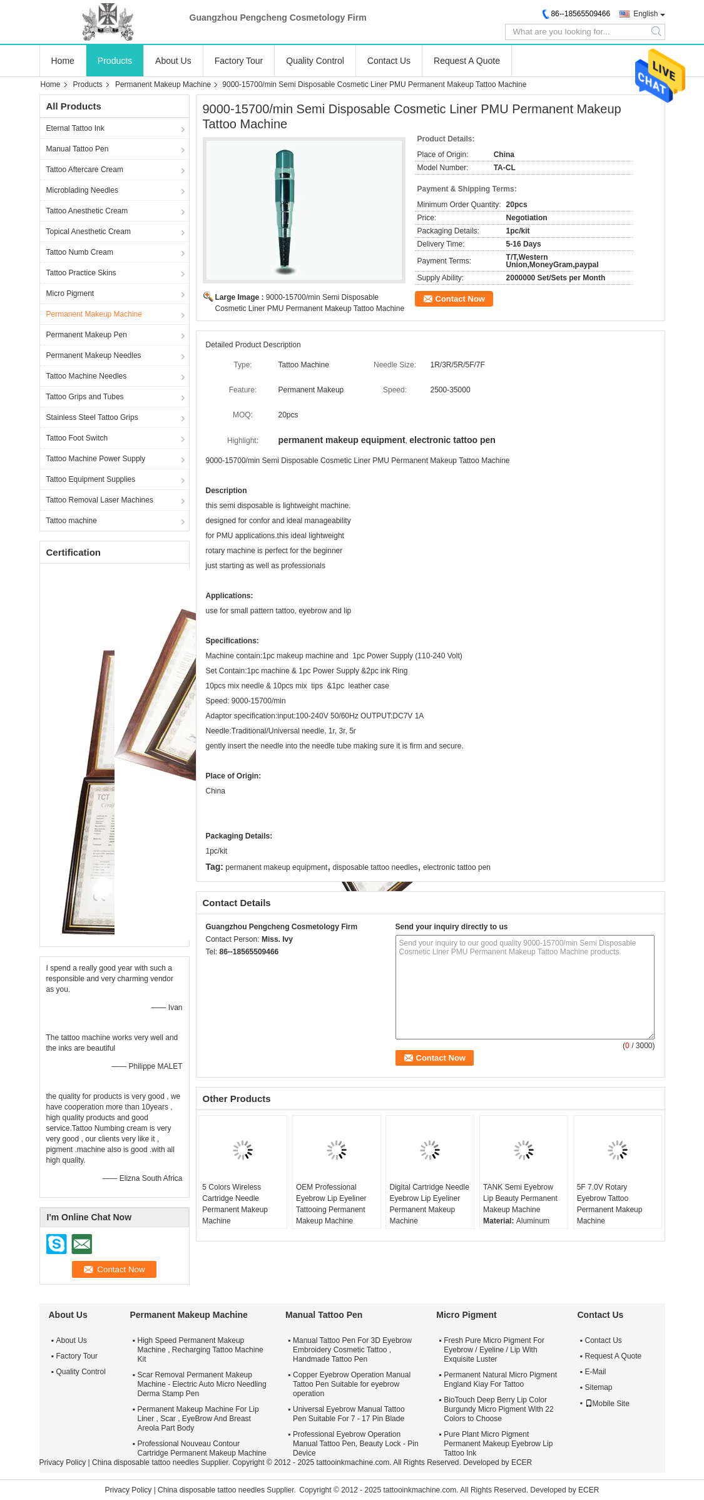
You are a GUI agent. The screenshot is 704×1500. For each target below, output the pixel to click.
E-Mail (595, 1371)
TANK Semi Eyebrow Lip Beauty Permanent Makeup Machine (520, 1198)
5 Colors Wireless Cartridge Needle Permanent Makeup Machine (235, 1204)
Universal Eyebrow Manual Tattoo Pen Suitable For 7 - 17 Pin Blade (349, 1414)
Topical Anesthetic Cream (88, 231)
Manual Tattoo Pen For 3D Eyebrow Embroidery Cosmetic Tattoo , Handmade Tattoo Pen (352, 1350)
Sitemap (599, 1387)
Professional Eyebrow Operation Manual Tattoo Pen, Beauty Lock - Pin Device (356, 1443)
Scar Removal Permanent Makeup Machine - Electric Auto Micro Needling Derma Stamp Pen (202, 1384)
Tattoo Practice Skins (81, 272)
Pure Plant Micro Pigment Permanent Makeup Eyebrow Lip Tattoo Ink (498, 1443)
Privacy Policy (62, 1462)
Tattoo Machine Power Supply (96, 458)
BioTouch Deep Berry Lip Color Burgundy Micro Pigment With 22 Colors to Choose (498, 1409)
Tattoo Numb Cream (79, 252)
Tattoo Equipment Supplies (91, 479)
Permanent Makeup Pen (86, 334)
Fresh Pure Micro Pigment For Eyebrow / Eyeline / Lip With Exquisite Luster (494, 1350)
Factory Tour (239, 61)
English (645, 13)
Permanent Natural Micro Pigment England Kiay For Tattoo (500, 1379)
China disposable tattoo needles (145, 1462)
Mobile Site (607, 1403)
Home (62, 61)
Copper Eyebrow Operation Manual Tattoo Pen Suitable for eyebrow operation (352, 1384)
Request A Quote (467, 61)
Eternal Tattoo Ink (75, 128)
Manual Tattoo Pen (77, 149)
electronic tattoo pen (457, 867)
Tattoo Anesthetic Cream (87, 211)
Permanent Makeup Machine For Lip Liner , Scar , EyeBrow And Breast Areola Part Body (198, 1418)
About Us (173, 61)
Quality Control (315, 61)
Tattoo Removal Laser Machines (99, 500)
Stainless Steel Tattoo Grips (92, 417)
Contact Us (389, 61)
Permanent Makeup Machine (163, 84)
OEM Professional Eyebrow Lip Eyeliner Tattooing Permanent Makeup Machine (331, 1204)
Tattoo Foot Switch (77, 438)
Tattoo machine (71, 520)
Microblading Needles (82, 190)
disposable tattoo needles (375, 867)
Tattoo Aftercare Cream (84, 169)
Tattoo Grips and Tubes (85, 396)
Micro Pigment (70, 293)
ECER (521, 1462)
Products (115, 61)
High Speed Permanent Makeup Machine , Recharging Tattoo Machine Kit (200, 1350)
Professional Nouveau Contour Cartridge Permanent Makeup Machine (202, 1448)
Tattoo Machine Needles (86, 376)
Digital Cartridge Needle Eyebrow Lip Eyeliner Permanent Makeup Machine (429, 1204)
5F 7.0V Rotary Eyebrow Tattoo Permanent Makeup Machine (610, 1204)
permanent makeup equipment (276, 867)
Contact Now (460, 299)
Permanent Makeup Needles (93, 355)
